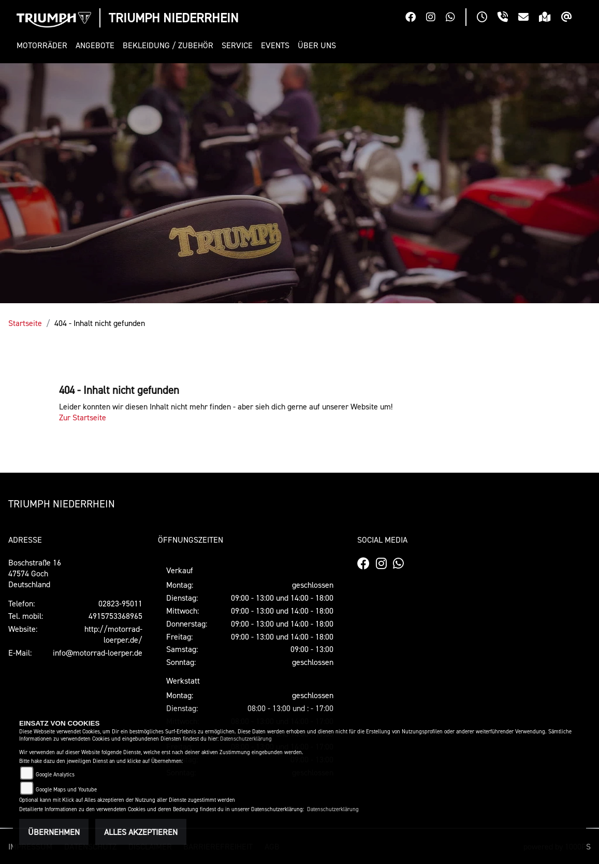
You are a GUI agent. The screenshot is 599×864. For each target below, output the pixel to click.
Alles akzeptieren (141, 832)
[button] (44, 45)
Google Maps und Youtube (66, 789)
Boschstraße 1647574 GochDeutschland (34, 573)
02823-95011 (120, 603)
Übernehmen (54, 832)
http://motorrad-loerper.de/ (113, 634)
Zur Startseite (82, 417)
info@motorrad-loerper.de (97, 652)
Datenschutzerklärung (246, 738)
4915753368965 (115, 616)
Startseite (25, 323)
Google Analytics (55, 774)
